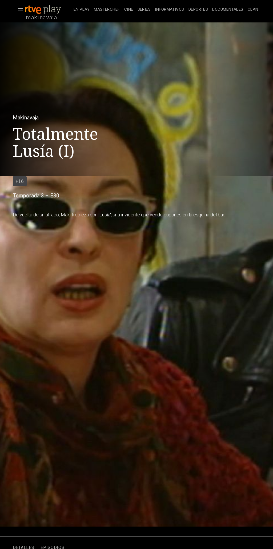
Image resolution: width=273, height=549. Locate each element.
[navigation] (165, 9)
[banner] (48, 9)
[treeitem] (82, 10)
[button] (19, 10)
